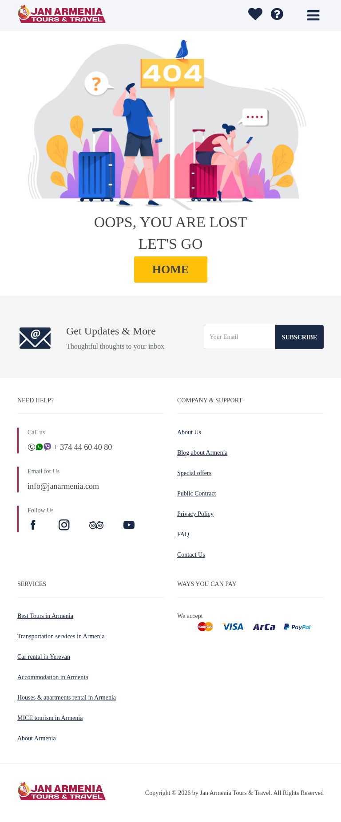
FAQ (183, 534)
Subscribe (299, 337)
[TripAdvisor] (96, 526)
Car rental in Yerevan (43, 656)
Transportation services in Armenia (61, 636)
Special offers (194, 473)
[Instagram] (65, 526)
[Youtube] (129, 526)
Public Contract (196, 493)
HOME (170, 269)
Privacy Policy (195, 514)
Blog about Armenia (202, 452)
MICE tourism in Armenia (50, 718)
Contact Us (191, 554)
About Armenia (36, 738)
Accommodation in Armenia (52, 677)
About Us (189, 432)
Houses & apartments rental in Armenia (66, 697)
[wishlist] (254, 15)
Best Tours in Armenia (45, 616)
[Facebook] (34, 526)
